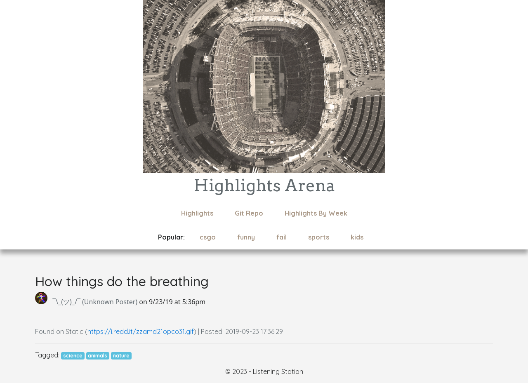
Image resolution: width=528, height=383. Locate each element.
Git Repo (249, 213)
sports (318, 237)
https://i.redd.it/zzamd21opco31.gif (140, 331)
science (72, 355)
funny (246, 237)
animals (97, 355)
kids (357, 237)
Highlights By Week (316, 213)
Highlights (197, 213)
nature (121, 355)
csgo (208, 237)
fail (281, 237)
